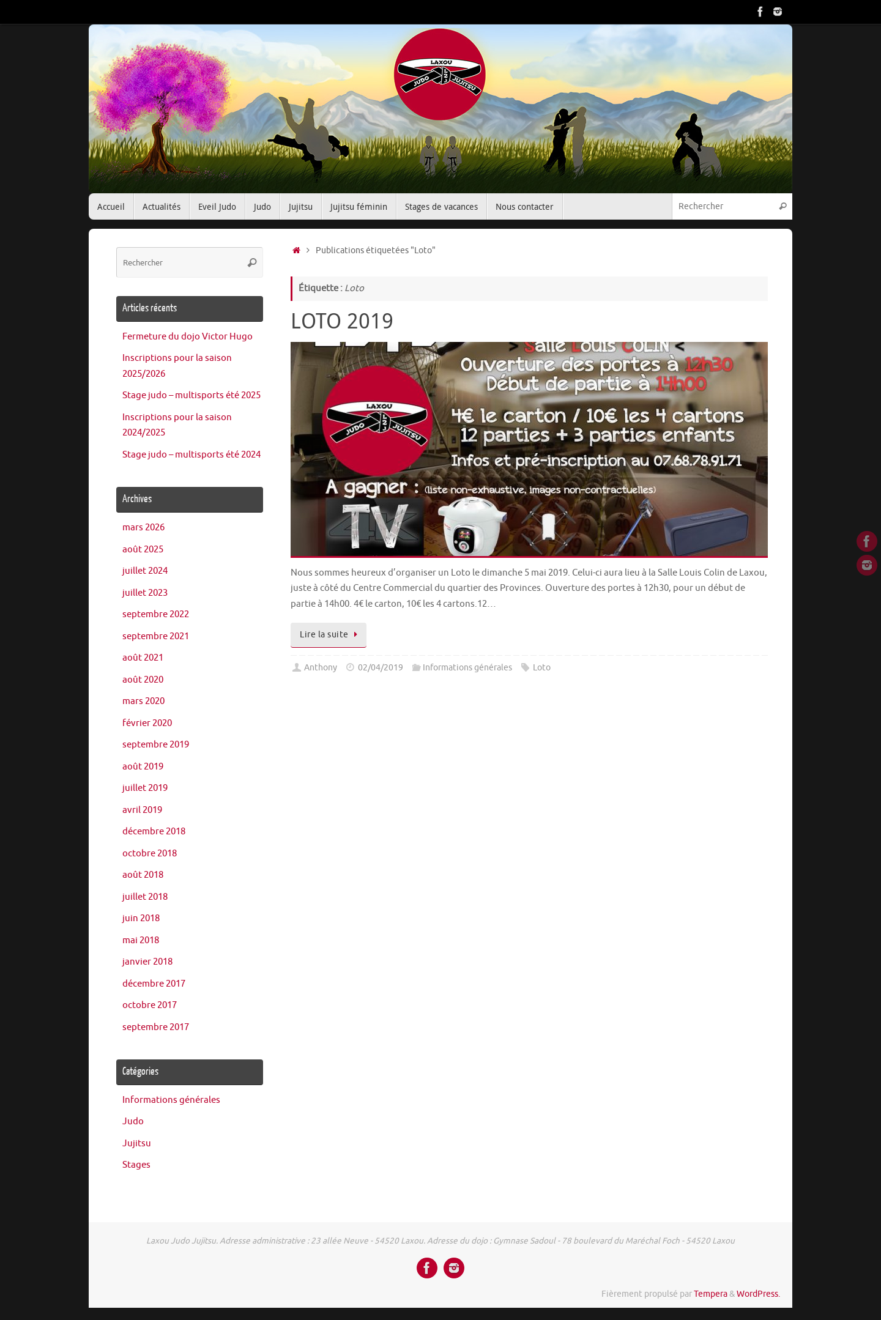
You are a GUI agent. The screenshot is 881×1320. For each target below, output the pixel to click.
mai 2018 (140, 940)
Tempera (710, 1294)
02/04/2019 (380, 667)
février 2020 (147, 723)
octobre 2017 (149, 1005)
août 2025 (142, 549)
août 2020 (142, 680)
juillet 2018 (145, 897)
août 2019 (142, 767)
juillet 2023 (145, 593)
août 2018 (142, 875)
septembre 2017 (155, 1027)
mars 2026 (143, 527)
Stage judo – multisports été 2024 (191, 455)
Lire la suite (331, 634)
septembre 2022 (155, 614)
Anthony (320, 667)
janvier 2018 (147, 962)
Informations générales (467, 667)
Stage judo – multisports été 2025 (191, 395)
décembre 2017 (153, 984)
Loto (542, 667)
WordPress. (758, 1294)
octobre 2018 (149, 853)
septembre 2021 (155, 636)
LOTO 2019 (342, 320)
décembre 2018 (153, 831)
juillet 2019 (145, 788)
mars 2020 (143, 701)
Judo (133, 1121)
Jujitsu (136, 1143)
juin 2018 (141, 918)
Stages (136, 1165)
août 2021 (142, 658)
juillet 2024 (145, 571)
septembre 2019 (155, 745)
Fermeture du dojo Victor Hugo (187, 337)
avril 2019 (142, 810)
